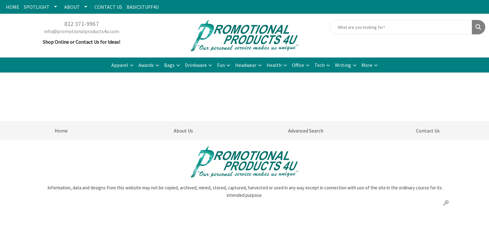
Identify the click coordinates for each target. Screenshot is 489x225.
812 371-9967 (81, 24)
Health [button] (274, 65)
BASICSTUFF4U (143, 7)
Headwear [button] (245, 65)
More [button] (366, 65)
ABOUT (72, 7)
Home (61, 131)
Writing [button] (343, 65)
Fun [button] (221, 65)
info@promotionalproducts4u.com (81, 31)
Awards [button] (146, 65)
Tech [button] (319, 65)
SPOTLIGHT (37, 7)
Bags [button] (169, 65)
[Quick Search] (401, 27)
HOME (12, 7)
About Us (183, 131)
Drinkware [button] (196, 65)
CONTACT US (108, 7)
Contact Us (428, 131)
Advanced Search (305, 131)
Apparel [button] (119, 65)
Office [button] (298, 65)
